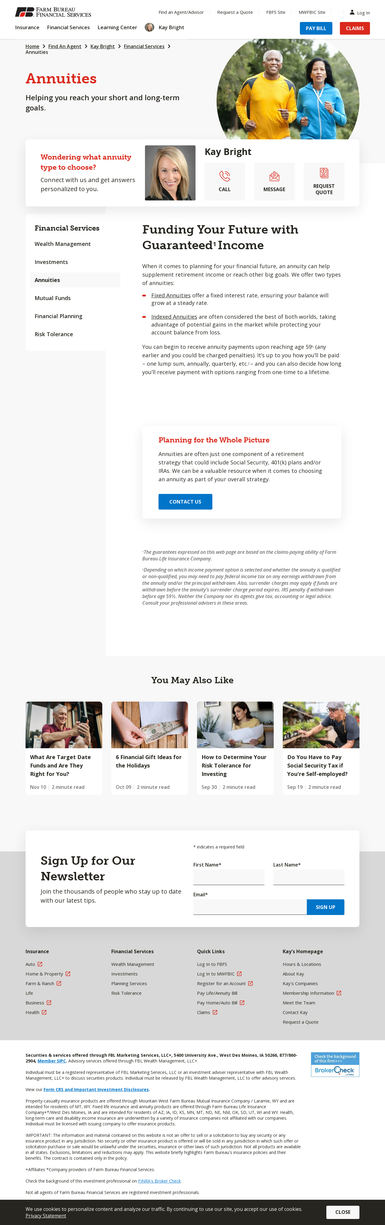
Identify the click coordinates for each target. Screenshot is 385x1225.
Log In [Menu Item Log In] (361, 12)
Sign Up (325, 907)
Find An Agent (65, 46)
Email (200, 894)
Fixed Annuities (171, 295)
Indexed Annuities (174, 316)
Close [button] (342, 1212)
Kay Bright (103, 46)
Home (32, 46)
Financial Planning (58, 316)
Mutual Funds (53, 298)
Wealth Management (63, 243)
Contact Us (185, 501)
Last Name (287, 864)
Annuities (37, 52)
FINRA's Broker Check (159, 1181)
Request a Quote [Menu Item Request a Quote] (235, 12)
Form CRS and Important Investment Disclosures (96, 1089)
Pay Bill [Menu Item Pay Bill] (316, 28)
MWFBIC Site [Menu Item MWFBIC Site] (312, 12)
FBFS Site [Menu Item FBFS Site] (275, 12)
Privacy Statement (46, 1215)
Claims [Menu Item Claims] (355, 28)
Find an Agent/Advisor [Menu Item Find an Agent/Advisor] (181, 12)
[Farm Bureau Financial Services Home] (54, 12)
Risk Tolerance (54, 334)
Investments (51, 261)
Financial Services (144, 46)
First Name (207, 864)
